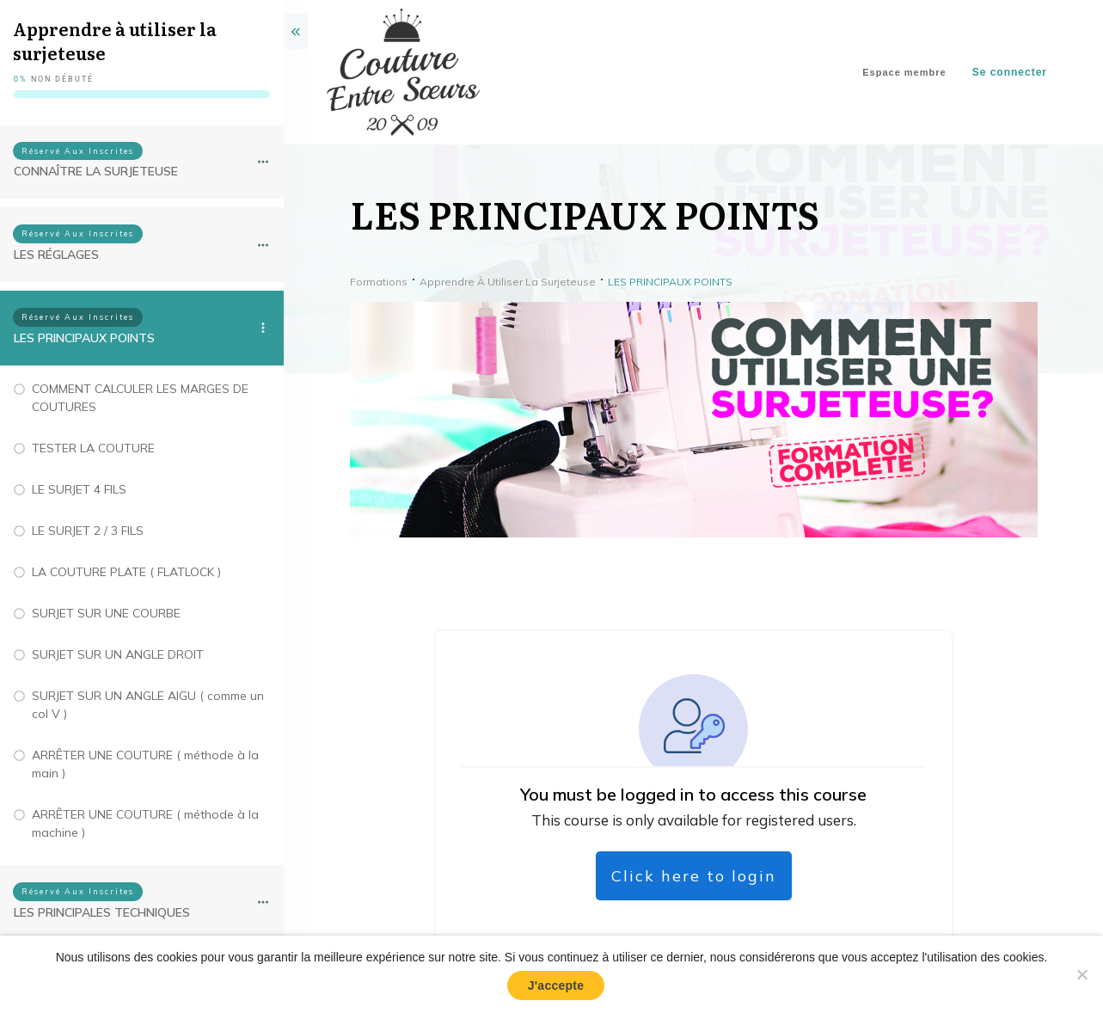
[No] (1081, 974)
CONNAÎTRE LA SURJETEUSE (96, 171)
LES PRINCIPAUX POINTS (84, 338)
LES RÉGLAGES (56, 254)
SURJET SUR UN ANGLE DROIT (118, 654)
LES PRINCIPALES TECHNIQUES (102, 912)
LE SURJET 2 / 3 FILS (88, 530)
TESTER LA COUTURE (93, 448)
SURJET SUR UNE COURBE (106, 613)
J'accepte (556, 985)
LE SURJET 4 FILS (79, 489)
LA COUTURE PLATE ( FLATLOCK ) (126, 572)
